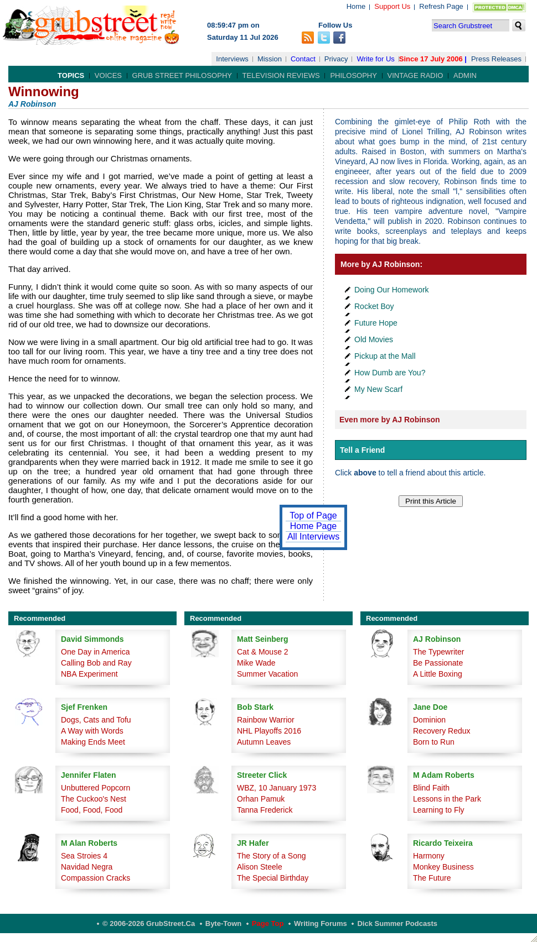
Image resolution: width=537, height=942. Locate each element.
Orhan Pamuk (261, 798)
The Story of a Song (271, 855)
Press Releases (496, 59)
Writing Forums (320, 923)
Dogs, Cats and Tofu (96, 719)
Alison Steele (259, 866)
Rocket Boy (374, 306)
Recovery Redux (442, 730)
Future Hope (375, 322)
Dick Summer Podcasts (397, 923)
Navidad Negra (86, 866)
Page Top (268, 923)
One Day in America (95, 651)
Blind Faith (431, 787)
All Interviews (313, 536)
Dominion (429, 719)
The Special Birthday (272, 877)
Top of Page (313, 515)
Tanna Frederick (264, 809)
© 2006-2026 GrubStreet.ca (148, 923)
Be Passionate (438, 662)
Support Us (392, 6)
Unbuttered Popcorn (95, 787)
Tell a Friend (362, 450)
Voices (108, 75)
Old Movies (373, 339)
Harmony (429, 855)
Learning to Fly (438, 809)
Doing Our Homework (391, 289)
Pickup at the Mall (385, 356)
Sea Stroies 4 (84, 855)
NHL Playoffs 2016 (269, 730)
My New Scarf (378, 389)
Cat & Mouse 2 (262, 651)
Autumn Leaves (264, 741)
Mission (269, 59)
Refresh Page (441, 6)
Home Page (313, 526)
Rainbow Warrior (266, 719)
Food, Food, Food (91, 809)
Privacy (336, 59)
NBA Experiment (89, 673)
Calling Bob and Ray (96, 662)
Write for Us (375, 59)
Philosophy (353, 75)
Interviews (232, 59)
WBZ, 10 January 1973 (276, 787)
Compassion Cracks (95, 877)
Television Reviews (281, 75)
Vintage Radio (415, 75)
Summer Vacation (267, 673)
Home (356, 6)
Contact (303, 59)
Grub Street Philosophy (182, 75)
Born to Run (434, 741)
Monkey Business (443, 866)
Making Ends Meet (93, 741)
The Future (432, 877)
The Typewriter (438, 651)
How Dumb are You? (389, 372)
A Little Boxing (437, 673)
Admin (465, 75)
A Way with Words (92, 730)
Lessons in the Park (447, 798)
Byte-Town (223, 923)
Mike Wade (256, 662)
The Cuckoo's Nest (93, 798)
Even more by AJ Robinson (389, 419)
